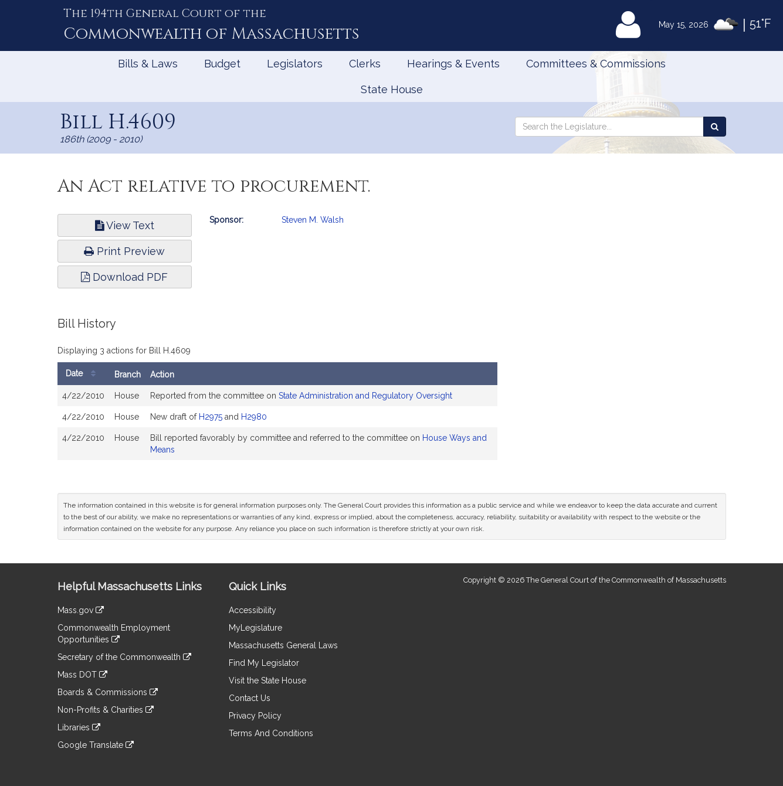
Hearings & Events (453, 63)
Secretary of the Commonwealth (124, 657)
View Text (124, 225)
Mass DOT (82, 674)
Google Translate (95, 745)
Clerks (365, 63)
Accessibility (252, 610)
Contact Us (249, 698)
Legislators (295, 63)
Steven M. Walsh (313, 219)
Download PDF (124, 277)
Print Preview (124, 251)
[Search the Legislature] (714, 127)
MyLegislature (255, 627)
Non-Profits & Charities (105, 709)
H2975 (210, 416)
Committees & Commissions (596, 63)
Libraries (78, 727)
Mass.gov (80, 610)
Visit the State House (267, 680)
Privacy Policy (255, 715)
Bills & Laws (148, 63)
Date (83, 373)
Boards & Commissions (107, 692)
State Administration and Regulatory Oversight (365, 395)
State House (392, 89)
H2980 (254, 416)
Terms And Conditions (271, 733)
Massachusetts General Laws (283, 645)
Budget (222, 63)
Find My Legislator (264, 663)
